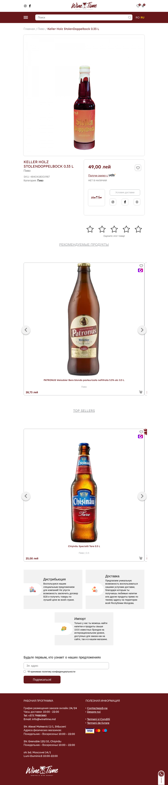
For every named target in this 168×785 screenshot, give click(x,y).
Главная (29, 29)
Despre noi (94, 711)
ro (138, 17)
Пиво (41, 29)
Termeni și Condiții (98, 719)
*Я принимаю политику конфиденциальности (51, 671)
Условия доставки (124, 192)
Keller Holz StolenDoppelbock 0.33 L (73, 29)
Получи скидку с (102, 175)
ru (142, 17)
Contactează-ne (97, 708)
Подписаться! (42, 679)
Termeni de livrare (98, 723)
